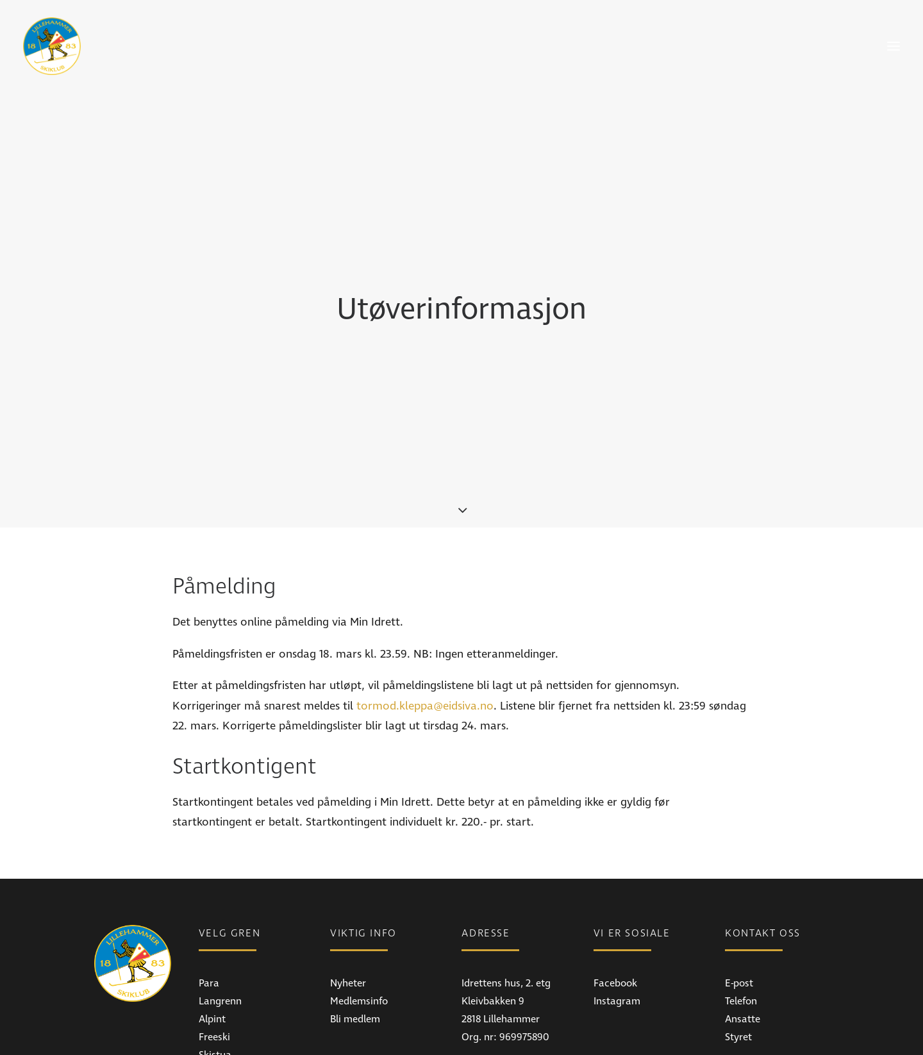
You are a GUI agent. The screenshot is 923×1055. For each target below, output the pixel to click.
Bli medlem (355, 956)
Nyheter (348, 920)
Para (209, 920)
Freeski (214, 974)
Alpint (212, 956)
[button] (893, 46)
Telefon (741, 938)
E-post (739, 920)
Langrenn (220, 938)
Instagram (617, 938)
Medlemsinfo (359, 938)
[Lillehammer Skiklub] (52, 46)
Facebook (615, 920)
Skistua (215, 991)
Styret (738, 974)
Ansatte (742, 956)
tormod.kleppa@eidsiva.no (425, 643)
